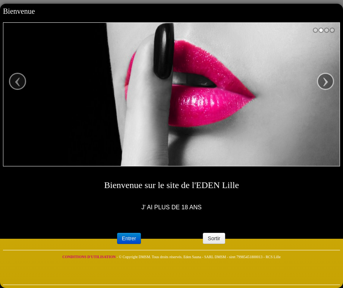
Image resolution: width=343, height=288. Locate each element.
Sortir (214, 238)
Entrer (129, 238)
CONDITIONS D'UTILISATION (89, 257)
